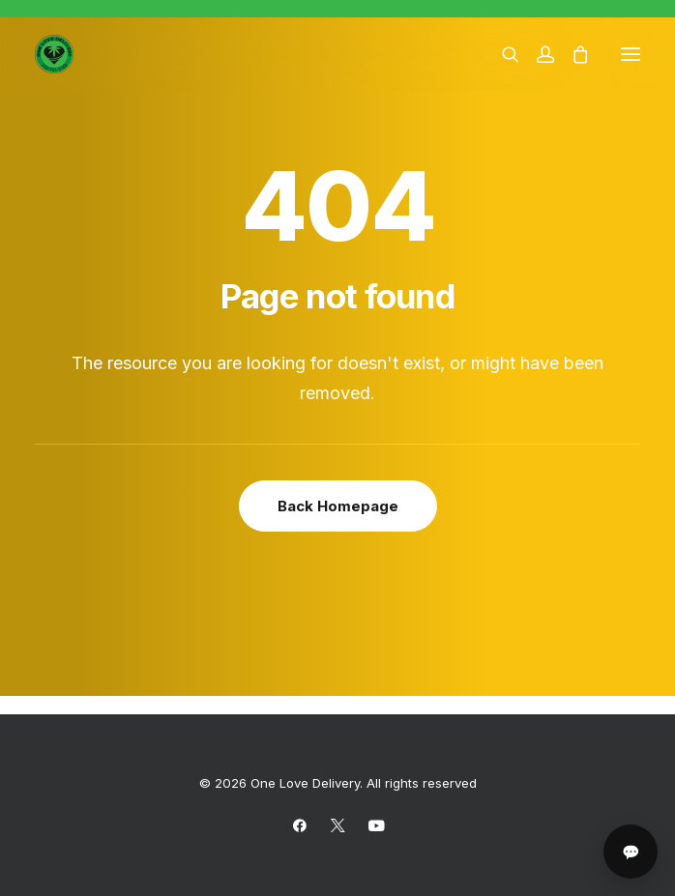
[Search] (501, 54)
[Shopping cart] (571, 54)
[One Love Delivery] (54, 54)
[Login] (536, 54)
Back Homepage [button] (338, 506)
